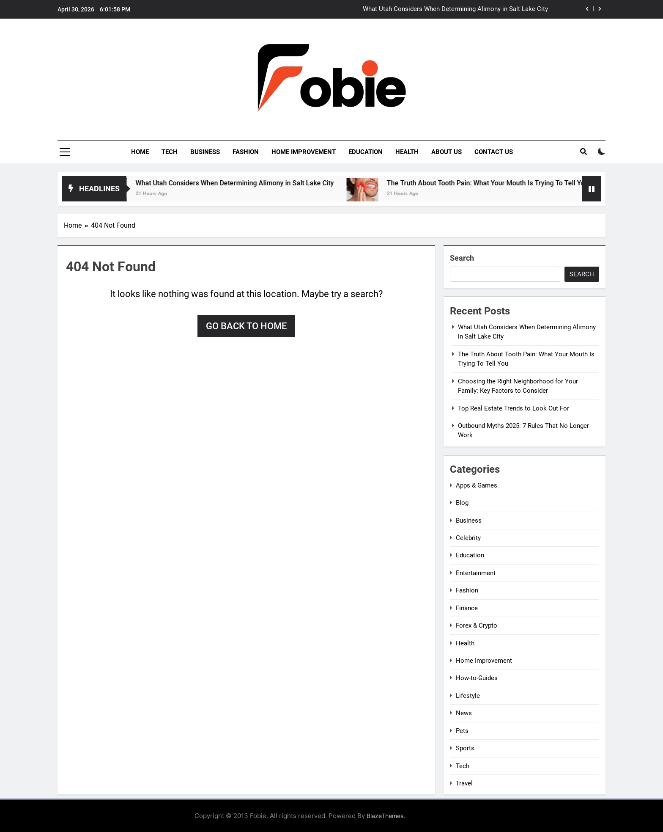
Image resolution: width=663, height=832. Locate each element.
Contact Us (493, 152)
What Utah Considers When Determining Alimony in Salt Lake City (455, 9)
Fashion (246, 152)
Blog (462, 503)
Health (407, 152)
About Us (446, 152)
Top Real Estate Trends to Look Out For (513, 408)
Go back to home (246, 326)
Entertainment (476, 573)
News (464, 713)
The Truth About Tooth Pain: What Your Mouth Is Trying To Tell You (497, 183)
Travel (464, 783)
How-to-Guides (477, 678)
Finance (467, 608)
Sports (465, 748)
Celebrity (468, 538)
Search (462, 257)
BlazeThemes (385, 815)
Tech (170, 152)
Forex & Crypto (476, 625)
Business (205, 152)
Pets (462, 731)
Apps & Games (476, 485)
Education (365, 152)
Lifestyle (468, 696)
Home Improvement (303, 152)
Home (140, 152)
